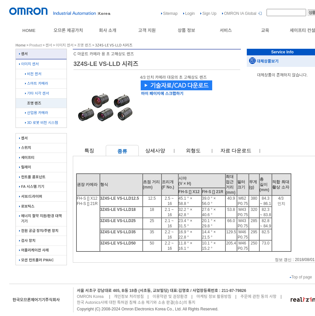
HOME (29, 30)
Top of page (301, 277)
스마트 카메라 (36, 83)
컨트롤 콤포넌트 (32, 177)
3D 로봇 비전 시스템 (41, 123)
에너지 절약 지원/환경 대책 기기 (40, 218)
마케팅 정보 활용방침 (213, 296)
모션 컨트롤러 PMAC (36, 260)
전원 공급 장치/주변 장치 (38, 231)
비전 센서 (33, 74)
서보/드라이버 (30, 196)
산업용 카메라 (36, 113)
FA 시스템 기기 (31, 186)
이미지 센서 (64, 45)
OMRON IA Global (240, 13)
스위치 (25, 148)
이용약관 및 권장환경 (170, 296)
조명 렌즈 (84, 45)
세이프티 (26, 157)
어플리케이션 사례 (34, 250)
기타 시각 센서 (37, 93)
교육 (265, 30)
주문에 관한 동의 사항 (258, 296)
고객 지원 (147, 30)
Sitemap (170, 13)
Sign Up (209, 13)
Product (35, 45)
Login (190, 13)
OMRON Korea (90, 296)
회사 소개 (107, 30)
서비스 (226, 30)
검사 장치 (27, 241)
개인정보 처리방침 (129, 296)
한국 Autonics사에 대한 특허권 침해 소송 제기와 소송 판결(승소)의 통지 (136, 302)
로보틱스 (26, 206)
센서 (48, 45)
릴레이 (25, 167)
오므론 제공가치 (68, 30)
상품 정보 (186, 30)
